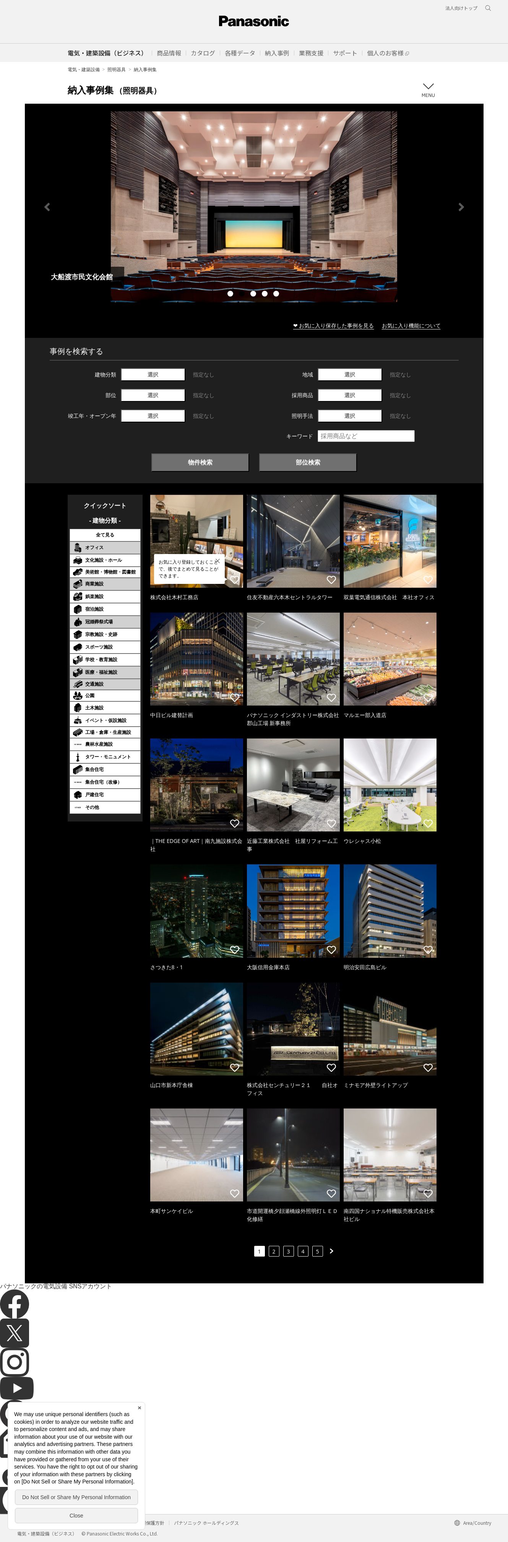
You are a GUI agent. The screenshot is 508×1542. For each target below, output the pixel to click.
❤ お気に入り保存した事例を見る (333, 325)
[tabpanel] (254, 206)
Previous (47, 207)
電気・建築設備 (84, 69)
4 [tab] (265, 294)
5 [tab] (277, 294)
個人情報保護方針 (146, 1522)
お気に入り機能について (411, 325)
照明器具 (116, 69)
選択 (153, 374)
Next (461, 207)
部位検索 (308, 462)
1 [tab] (231, 294)
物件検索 (200, 462)
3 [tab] (254, 294)
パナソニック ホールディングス (206, 1522)
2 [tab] (243, 294)
